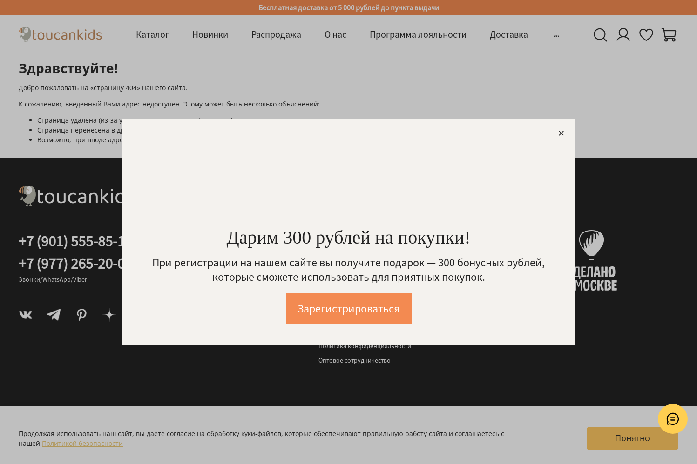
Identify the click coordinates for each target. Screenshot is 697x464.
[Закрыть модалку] (561, 134)
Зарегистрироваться (348, 308)
